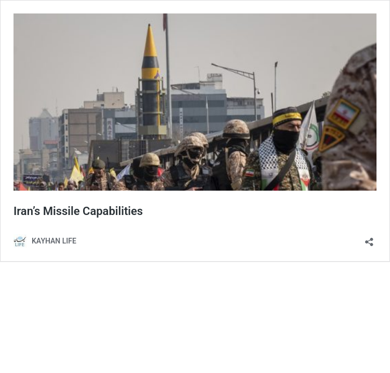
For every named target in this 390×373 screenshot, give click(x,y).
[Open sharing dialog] (369, 239)
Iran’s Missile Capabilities (78, 211)
